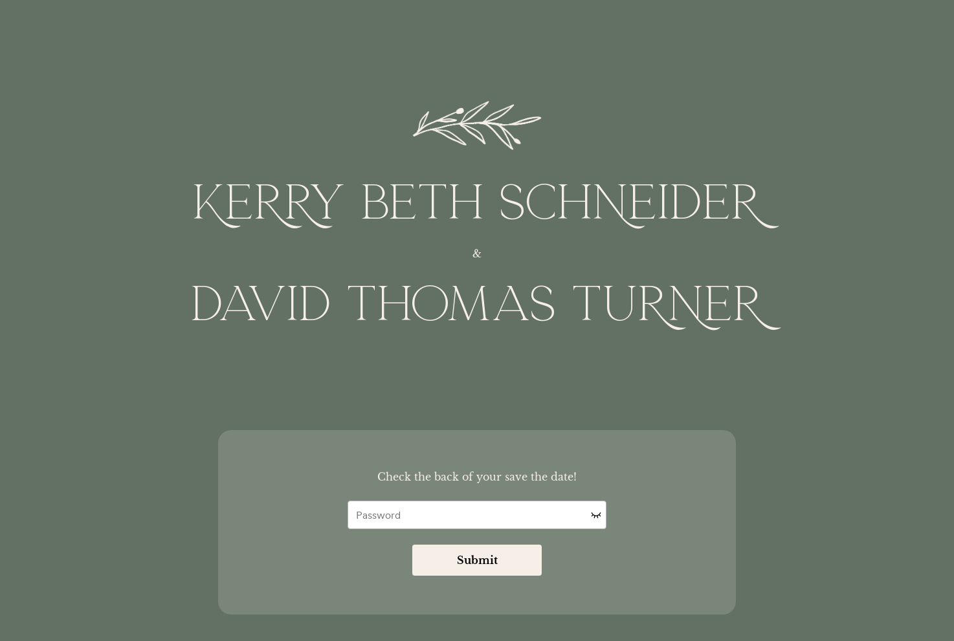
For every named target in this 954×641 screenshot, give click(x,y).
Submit (477, 560)
